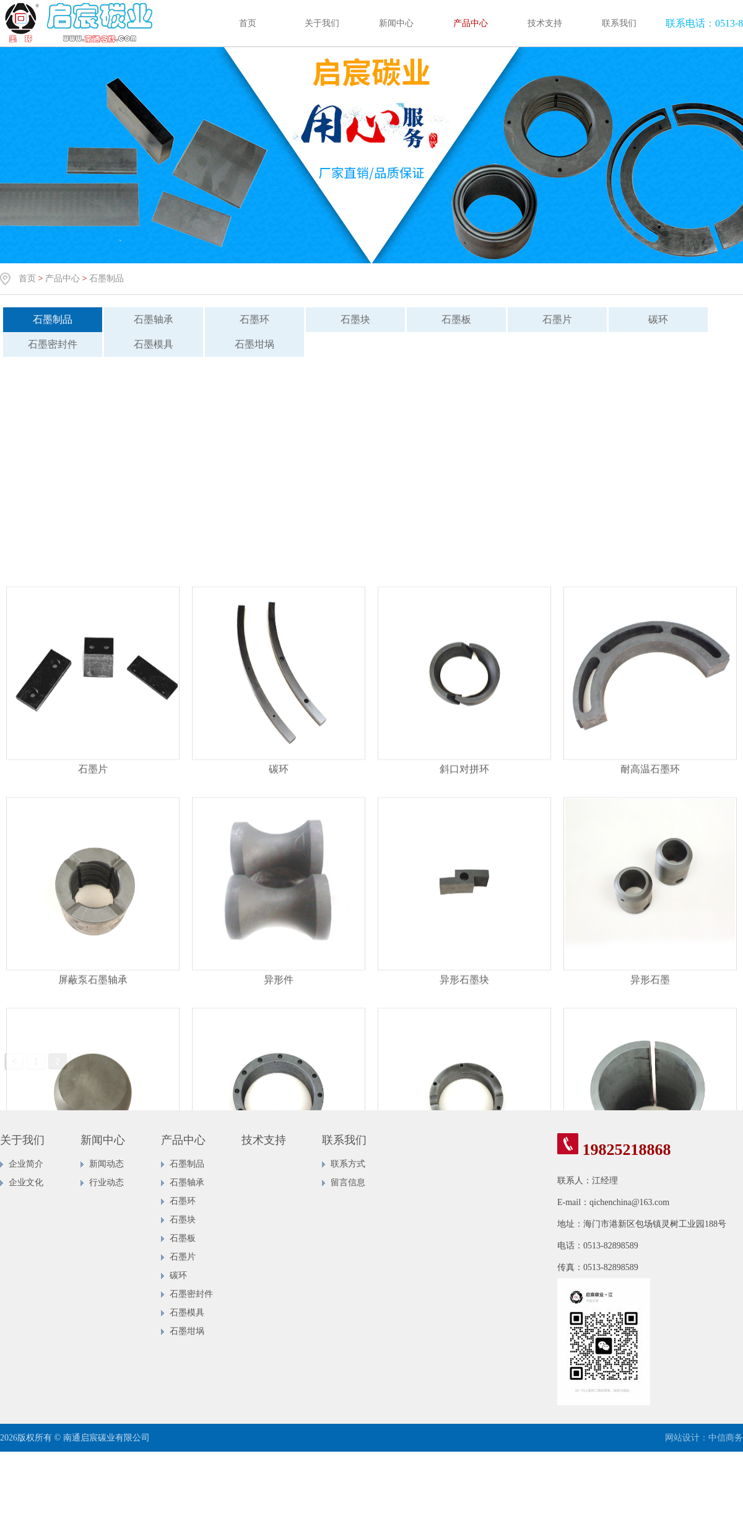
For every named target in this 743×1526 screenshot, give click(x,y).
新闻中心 (396, 23)
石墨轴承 (144, 319)
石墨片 (548, 319)
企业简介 (26, 1164)
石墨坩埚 (245, 344)
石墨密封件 (191, 1294)
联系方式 (348, 1164)
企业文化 (26, 1182)
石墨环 (245, 319)
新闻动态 (106, 1164)
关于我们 (322, 23)
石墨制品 (106, 278)
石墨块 (346, 319)
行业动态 (106, 1182)
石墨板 (447, 319)
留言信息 (348, 1182)
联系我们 (619, 23)
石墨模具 (144, 344)
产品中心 (470, 23)
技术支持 (545, 23)
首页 (247, 23)
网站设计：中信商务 (704, 1437)
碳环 (649, 319)
